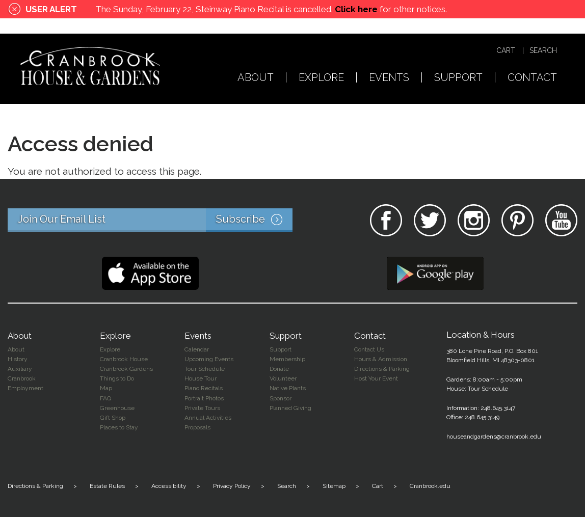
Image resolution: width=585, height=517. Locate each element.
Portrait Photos (204, 398)
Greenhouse (117, 408)
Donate (279, 368)
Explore (321, 78)
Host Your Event (376, 378)
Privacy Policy (232, 485)
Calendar (196, 349)
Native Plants (288, 388)
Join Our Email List (155, 220)
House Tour (200, 378)
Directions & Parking (382, 368)
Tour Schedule (204, 368)
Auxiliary (20, 368)
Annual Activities (207, 417)
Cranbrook (22, 378)
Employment (25, 388)
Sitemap (334, 485)
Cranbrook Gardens (126, 368)
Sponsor (280, 398)
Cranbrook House (124, 359)
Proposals (197, 427)
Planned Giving (290, 408)
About (255, 78)
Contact (532, 78)
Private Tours (202, 408)
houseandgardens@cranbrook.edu (493, 436)
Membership (287, 359)
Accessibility (169, 485)
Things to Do (117, 378)
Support (458, 78)
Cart (505, 50)
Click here (356, 9)
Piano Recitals (203, 388)
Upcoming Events (208, 359)
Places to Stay (119, 427)
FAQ (105, 398)
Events (389, 78)
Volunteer (283, 378)
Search (543, 50)
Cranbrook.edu (430, 485)
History (18, 359)
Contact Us (369, 349)
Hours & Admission (380, 359)
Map (106, 388)
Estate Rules (107, 485)
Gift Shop (112, 417)
